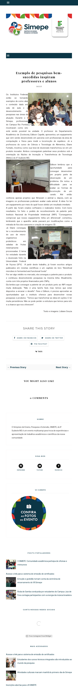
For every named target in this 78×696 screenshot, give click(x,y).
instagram (21, 467)
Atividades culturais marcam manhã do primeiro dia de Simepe (44, 672)
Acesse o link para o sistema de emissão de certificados (30, 574)
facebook (58, 467)
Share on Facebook (26, 338)
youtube (40, 467)
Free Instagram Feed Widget (38, 636)
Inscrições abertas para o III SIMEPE (21, 685)
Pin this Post (40, 344)
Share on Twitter (54, 338)
